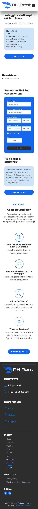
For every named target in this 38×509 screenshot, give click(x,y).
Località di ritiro (12, 101)
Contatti (9, 453)
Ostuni (11, 415)
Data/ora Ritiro (12, 117)
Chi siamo (10, 442)
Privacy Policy (11, 479)
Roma (11, 408)
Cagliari (12, 421)
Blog (8, 456)
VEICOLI (9, 446)
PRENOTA (19, 56)
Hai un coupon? (13, 133)
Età (8, 137)
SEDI (8, 449)
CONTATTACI (19, 192)
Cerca (19, 148)
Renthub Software (24, 506)
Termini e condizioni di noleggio (18, 482)
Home (8, 439)
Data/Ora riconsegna (14, 125)
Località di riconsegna (14, 109)
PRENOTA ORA (19, 352)
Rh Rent (14, 503)
